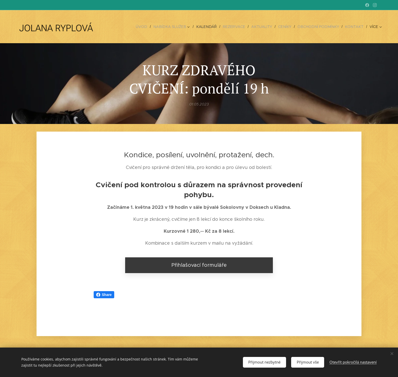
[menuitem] (122, 26)
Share (104, 295)
